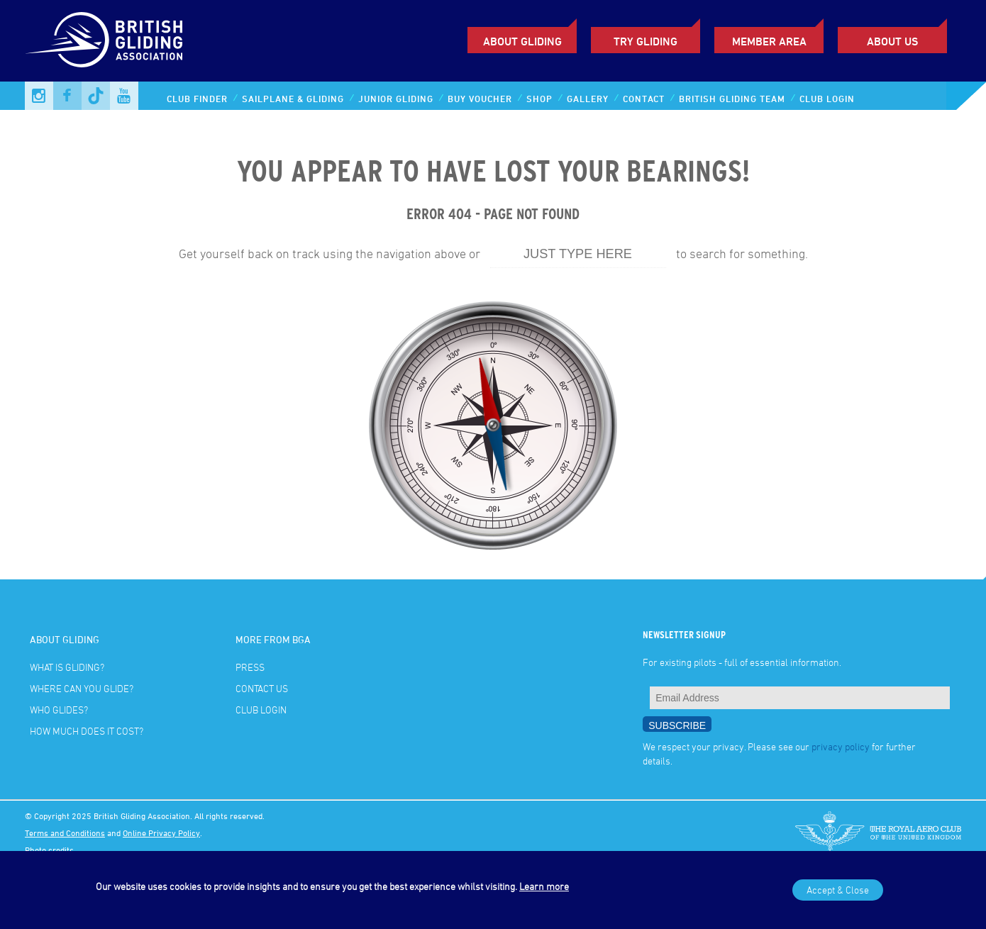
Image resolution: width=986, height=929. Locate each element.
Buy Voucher (480, 98)
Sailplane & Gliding (293, 98)
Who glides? (59, 709)
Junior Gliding (395, 98)
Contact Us (262, 688)
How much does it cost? (86, 731)
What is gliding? (67, 667)
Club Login (827, 98)
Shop (539, 98)
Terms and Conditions (65, 833)
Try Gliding (645, 41)
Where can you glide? (81, 688)
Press (250, 667)
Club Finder (197, 98)
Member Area (769, 41)
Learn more (544, 886)
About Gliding (522, 41)
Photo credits (49, 850)
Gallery (588, 98)
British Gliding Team (732, 98)
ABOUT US (892, 41)
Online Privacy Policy (161, 833)
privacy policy (840, 746)
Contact (644, 98)
